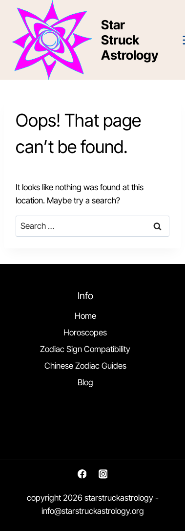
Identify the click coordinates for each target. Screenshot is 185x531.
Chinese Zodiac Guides (85, 366)
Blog (85, 382)
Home (85, 316)
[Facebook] (82, 474)
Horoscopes (85, 332)
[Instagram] (103, 474)
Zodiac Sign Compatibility (85, 349)
